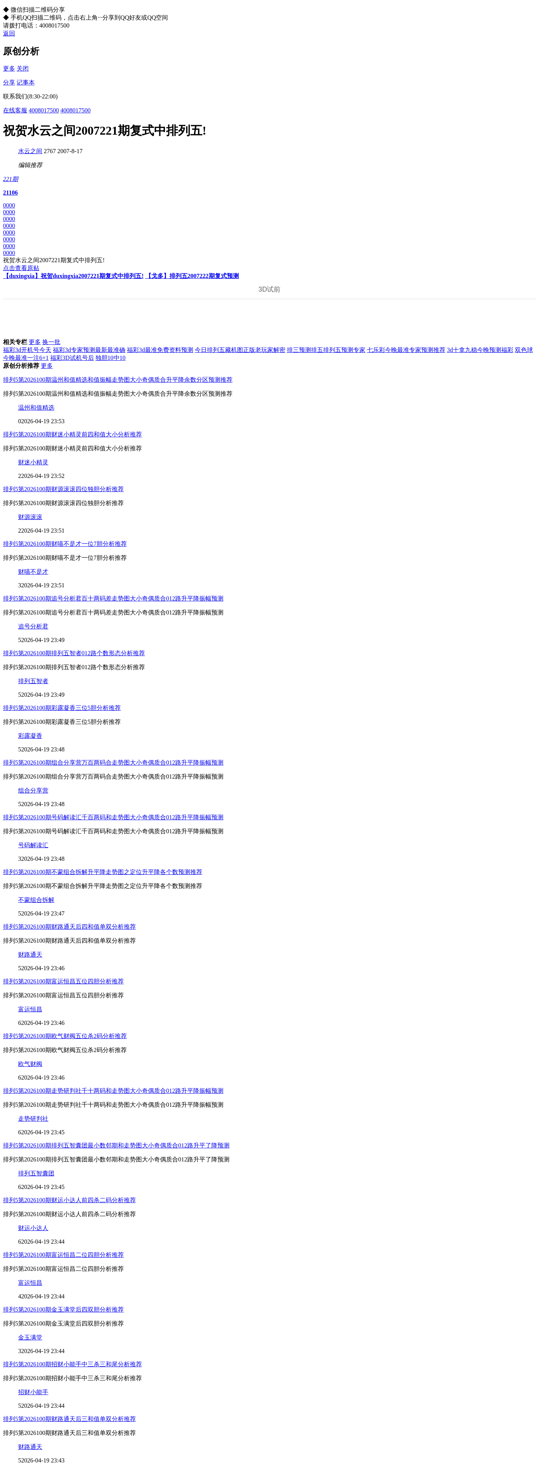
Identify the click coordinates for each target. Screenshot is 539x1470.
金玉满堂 (30, 1337)
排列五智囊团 (36, 1173)
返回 (9, 33)
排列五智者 (33, 681)
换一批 (51, 342)
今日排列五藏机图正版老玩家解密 (240, 350)
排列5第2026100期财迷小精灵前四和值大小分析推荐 (72, 434)
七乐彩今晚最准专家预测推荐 (406, 350)
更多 (9, 68)
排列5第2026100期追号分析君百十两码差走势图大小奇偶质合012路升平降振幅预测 (113, 598)
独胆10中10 (110, 358)
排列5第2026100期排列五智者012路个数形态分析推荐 (74, 653)
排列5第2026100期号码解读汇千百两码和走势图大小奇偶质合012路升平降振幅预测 (113, 817)
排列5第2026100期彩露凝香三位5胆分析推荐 (62, 708)
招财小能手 (33, 1392)
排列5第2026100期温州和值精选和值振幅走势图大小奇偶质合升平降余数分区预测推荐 (118, 379)
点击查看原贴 (21, 268)
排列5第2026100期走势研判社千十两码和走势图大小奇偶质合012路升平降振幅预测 (113, 1091)
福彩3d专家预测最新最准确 (89, 350)
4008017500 (44, 110)
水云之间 (30, 151)
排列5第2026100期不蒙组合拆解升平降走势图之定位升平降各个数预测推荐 (102, 872)
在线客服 (15, 110)
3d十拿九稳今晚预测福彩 (480, 350)
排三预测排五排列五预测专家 (326, 350)
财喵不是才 (33, 571)
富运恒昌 (30, 1009)
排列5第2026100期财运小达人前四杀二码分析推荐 (69, 1200)
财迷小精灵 (33, 462)
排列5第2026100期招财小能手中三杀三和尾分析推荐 (72, 1364)
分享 (9, 82)
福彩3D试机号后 (72, 358)
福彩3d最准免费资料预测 (160, 350)
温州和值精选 (36, 407)
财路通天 (30, 954)
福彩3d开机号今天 (27, 350)
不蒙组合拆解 (36, 900)
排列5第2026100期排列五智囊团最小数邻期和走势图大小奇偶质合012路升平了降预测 (116, 1145)
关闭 (23, 68)
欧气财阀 (30, 1064)
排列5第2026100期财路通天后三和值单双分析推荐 (69, 1419)
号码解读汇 (33, 845)
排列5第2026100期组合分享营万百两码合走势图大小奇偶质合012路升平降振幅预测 (113, 762)
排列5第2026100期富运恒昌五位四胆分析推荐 (63, 981)
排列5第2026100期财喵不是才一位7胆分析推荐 (65, 544)
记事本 (26, 82)
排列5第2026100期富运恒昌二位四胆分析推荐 (63, 1255)
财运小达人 (33, 1228)
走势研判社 (33, 1118)
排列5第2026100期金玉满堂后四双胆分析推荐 (63, 1309)
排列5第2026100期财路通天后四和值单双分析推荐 (69, 926)
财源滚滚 (30, 517)
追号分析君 (33, 626)
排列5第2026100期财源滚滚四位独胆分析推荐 (63, 489)
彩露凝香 (30, 736)
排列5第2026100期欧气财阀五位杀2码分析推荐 (65, 1036)
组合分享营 (33, 790)
